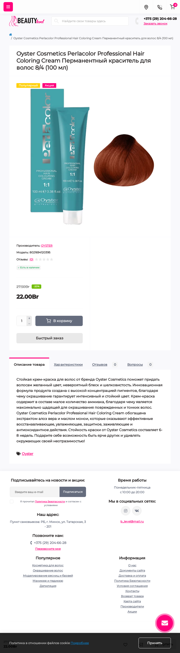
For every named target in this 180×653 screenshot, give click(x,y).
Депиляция (48, 586)
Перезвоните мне (48, 548)
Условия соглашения (132, 586)
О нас (132, 565)
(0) (31, 259)
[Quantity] (21, 321)
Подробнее (80, 643)
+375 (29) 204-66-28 (160, 19)
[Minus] (29, 323)
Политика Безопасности (50, 501)
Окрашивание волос (48, 570)
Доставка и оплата (132, 575)
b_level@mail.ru (132, 521)
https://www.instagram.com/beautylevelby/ (125, 511)
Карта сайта (132, 601)
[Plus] (29, 318)
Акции (132, 611)
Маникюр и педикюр (48, 580)
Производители (132, 606)
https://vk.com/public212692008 (137, 511)
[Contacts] (159, 7)
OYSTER (46, 245)
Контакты (132, 591)
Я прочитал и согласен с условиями (49, 503)
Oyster (27, 453)
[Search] (56, 21)
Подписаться (72, 491)
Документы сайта (132, 570)
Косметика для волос (48, 565)
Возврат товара (132, 596)
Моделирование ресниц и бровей (48, 575)
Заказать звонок (155, 23)
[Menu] (8, 6)
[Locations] (146, 7)
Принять (154, 643)
